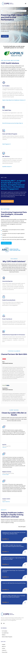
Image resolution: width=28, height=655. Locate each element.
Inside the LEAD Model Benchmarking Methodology (14, 583)
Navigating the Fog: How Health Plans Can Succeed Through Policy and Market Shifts (13, 533)
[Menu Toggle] (25, 3)
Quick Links (3, 641)
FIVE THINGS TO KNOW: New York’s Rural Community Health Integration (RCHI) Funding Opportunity (12, 546)
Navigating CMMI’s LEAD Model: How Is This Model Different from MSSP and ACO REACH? (13, 596)
